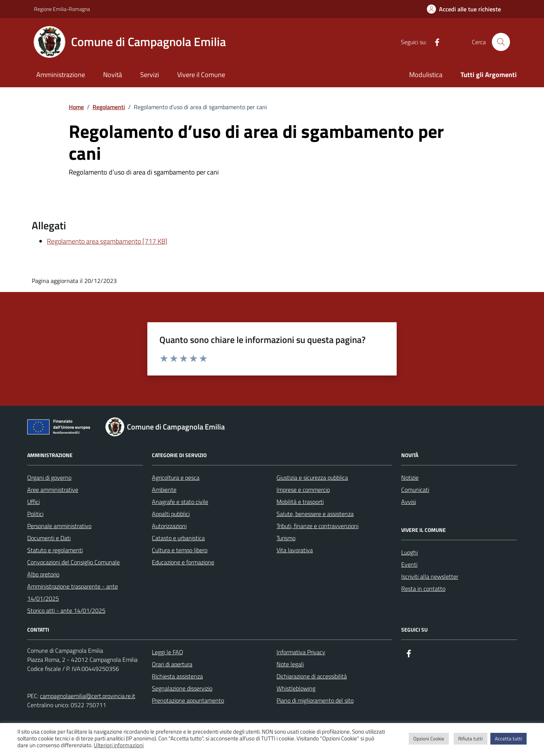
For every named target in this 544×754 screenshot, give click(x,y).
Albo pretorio (43, 574)
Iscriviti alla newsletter (429, 576)
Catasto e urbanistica (178, 537)
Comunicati (415, 489)
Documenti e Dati (49, 537)
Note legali (290, 664)
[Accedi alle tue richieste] (464, 9)
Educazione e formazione (183, 562)
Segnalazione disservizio (182, 688)
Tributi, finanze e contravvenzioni (318, 525)
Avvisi (408, 501)
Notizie (410, 477)
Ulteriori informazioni (119, 745)
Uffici (33, 501)
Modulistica (425, 75)
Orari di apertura (172, 664)
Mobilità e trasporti (300, 501)
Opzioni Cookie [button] (428, 738)
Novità (112, 75)
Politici (35, 513)
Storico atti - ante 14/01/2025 (66, 610)
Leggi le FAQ (167, 652)
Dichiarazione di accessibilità (312, 676)
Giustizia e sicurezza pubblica (312, 477)
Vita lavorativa (295, 550)
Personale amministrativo (59, 525)
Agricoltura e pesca (175, 477)
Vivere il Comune (201, 75)
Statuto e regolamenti (55, 550)
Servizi (149, 75)
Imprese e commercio (303, 489)
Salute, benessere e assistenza (315, 513)
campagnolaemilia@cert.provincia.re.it (87, 695)
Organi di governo (49, 477)
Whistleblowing (296, 688)
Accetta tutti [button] (508, 738)
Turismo (286, 537)
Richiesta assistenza (177, 676)
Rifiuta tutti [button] (470, 738)
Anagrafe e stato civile (180, 501)
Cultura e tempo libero (179, 550)
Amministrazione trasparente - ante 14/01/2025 (72, 592)
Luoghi (409, 552)
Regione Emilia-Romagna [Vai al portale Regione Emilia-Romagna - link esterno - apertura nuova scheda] (62, 9)
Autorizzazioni (169, 525)
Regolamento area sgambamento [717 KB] (107, 241)
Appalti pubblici (171, 513)
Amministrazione (60, 75)
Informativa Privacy (301, 652)
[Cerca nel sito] (501, 42)
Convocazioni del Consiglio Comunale (73, 562)
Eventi (409, 564)
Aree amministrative (52, 489)
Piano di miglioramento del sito (315, 700)
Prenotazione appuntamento (188, 700)
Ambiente (164, 489)
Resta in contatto (423, 588)
